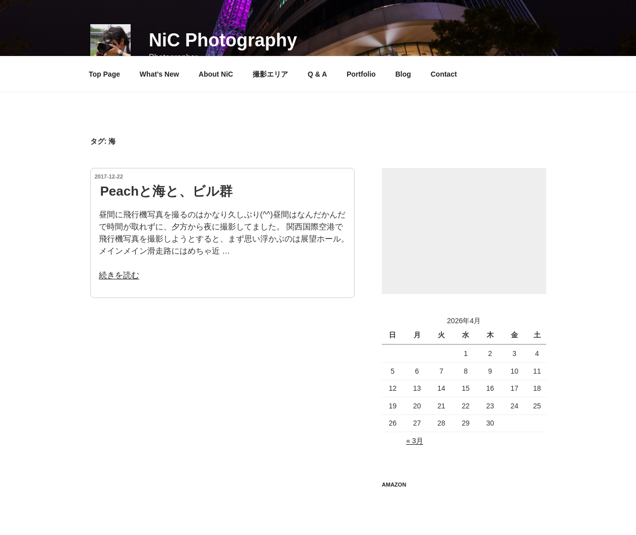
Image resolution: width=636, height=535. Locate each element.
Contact (444, 74)
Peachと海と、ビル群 (166, 191)
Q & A (317, 74)
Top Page (104, 74)
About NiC (216, 74)
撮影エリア (270, 74)
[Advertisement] (464, 231)
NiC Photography (223, 40)
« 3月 (414, 441)
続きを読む (119, 275)
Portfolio (361, 74)
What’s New (159, 74)
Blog (403, 74)
